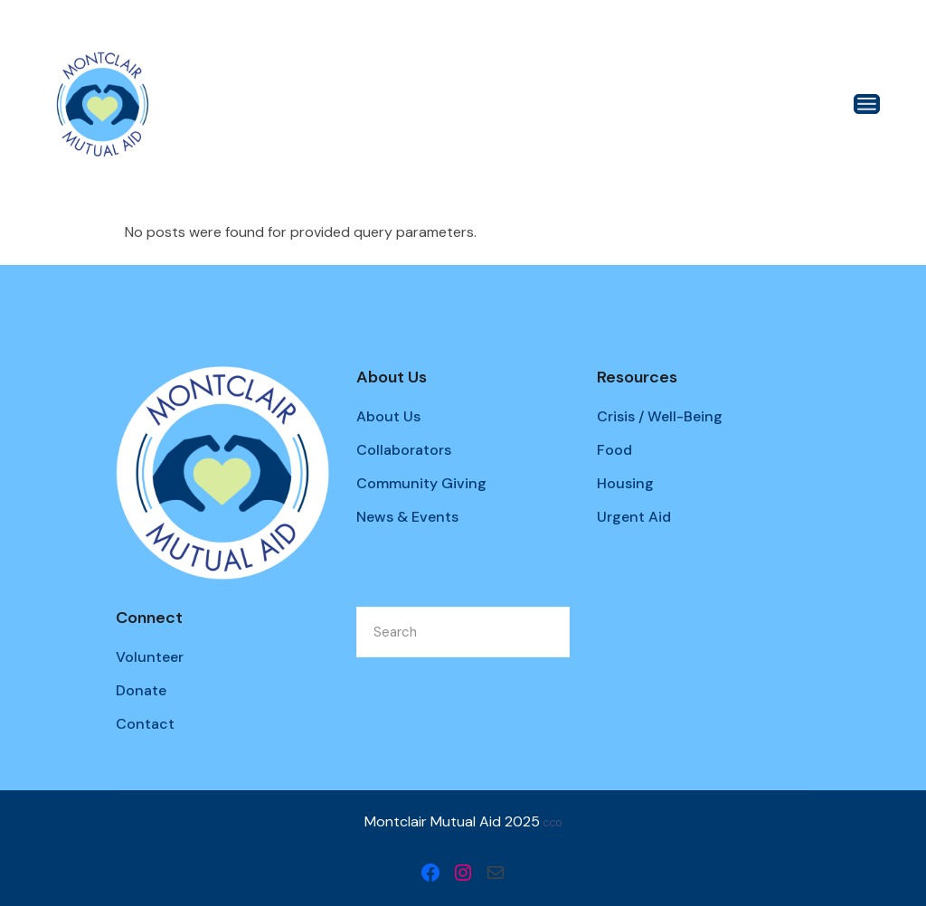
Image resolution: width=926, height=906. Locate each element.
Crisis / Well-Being (660, 416)
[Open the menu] (867, 104)
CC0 (552, 823)
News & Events (407, 516)
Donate (141, 690)
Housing (625, 483)
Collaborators (403, 449)
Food (614, 449)
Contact (145, 723)
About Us (388, 416)
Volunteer (150, 656)
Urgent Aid (634, 516)
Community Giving (421, 483)
